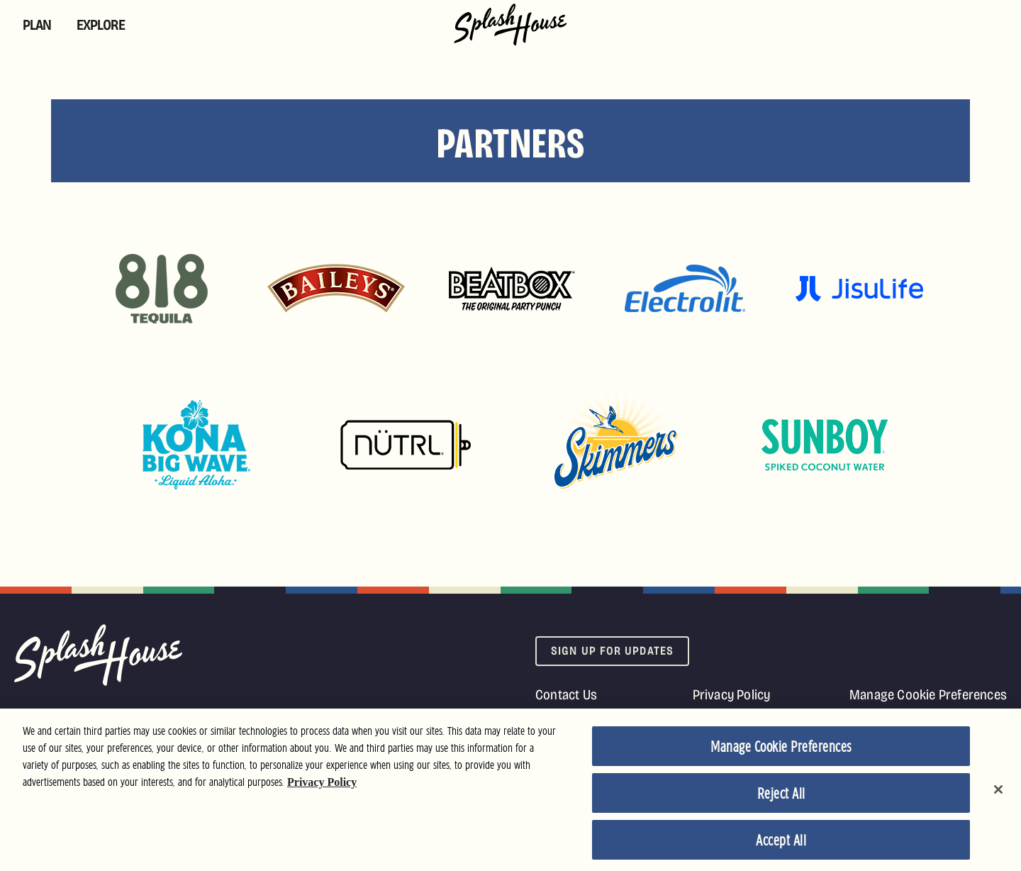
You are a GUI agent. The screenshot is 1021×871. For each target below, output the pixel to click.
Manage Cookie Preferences (928, 694)
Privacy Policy (732, 694)
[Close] (998, 793)
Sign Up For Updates (612, 651)
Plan (37, 24)
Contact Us (566, 694)
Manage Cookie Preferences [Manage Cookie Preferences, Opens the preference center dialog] (781, 750)
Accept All (781, 844)
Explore (101, 24)
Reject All (781, 797)
